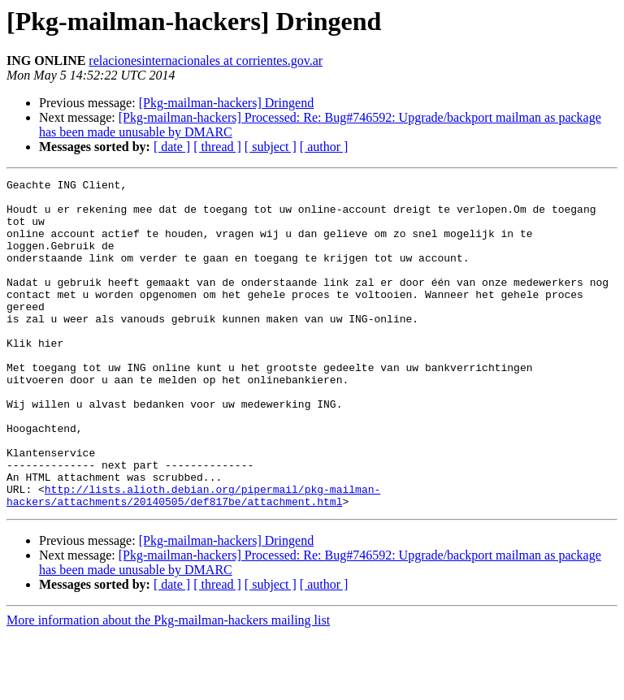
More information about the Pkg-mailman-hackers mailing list (168, 686)
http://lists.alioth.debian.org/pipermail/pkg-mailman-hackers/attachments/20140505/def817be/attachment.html (193, 559)
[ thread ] (217, 146)
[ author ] (324, 146)
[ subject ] (271, 146)
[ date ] (172, 146)
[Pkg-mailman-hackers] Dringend (226, 103)
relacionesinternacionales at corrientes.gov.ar (206, 60)
